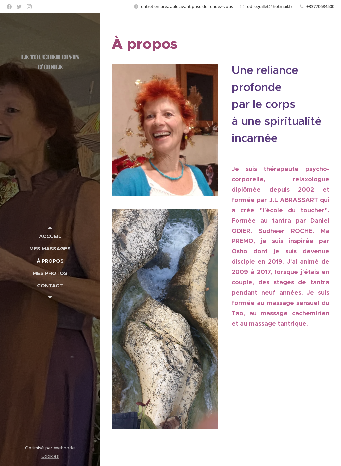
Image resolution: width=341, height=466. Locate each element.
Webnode (64, 448)
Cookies (50, 456)
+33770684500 (320, 6)
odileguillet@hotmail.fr (269, 6)
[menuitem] (50, 236)
